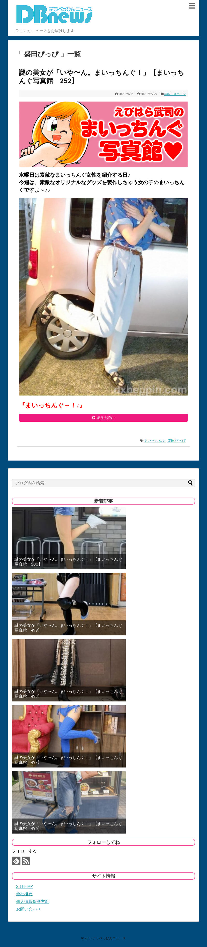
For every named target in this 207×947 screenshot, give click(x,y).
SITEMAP (24, 886)
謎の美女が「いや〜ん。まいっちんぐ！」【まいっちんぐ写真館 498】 (68, 694)
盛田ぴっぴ (176, 440)
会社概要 (24, 893)
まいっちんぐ (155, 440)
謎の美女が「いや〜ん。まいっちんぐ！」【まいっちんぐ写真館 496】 (68, 826)
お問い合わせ (28, 909)
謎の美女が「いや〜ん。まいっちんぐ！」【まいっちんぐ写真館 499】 (68, 628)
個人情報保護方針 (32, 901)
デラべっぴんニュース (109, 938)
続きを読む (106, 417)
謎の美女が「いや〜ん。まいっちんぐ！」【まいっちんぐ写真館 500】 (68, 562)
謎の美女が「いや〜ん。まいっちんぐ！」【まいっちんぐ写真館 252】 (101, 76)
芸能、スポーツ (175, 94)
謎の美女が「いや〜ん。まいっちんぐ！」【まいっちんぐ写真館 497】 (68, 760)
